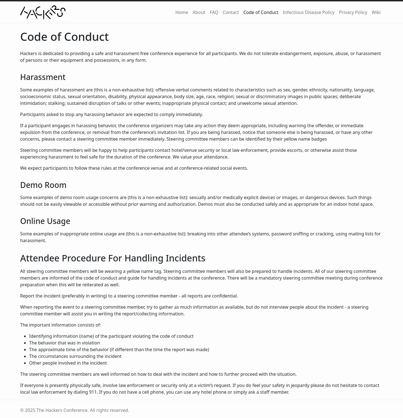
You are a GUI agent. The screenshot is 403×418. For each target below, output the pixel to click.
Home (181, 12)
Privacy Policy (353, 12)
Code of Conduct (260, 12)
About (199, 12)
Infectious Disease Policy (309, 12)
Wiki (376, 12)
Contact (231, 12)
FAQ (214, 12)
